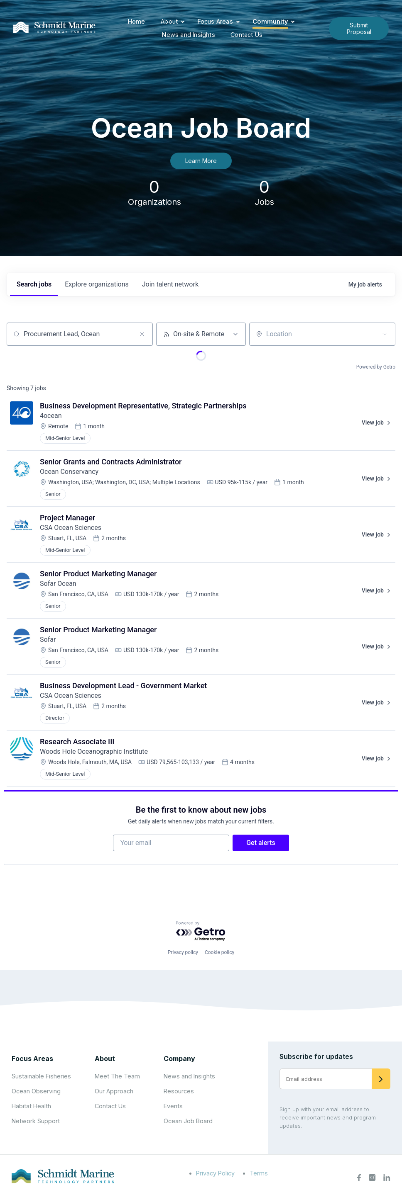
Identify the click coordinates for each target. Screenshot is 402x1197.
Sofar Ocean (58, 584)
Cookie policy (219, 952)
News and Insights (188, 34)
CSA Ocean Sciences (70, 528)
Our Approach (114, 1091)
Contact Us (246, 34)
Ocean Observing (36, 1091)
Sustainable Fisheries (41, 1076)
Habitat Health (31, 1106)
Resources (179, 1091)
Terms (259, 1173)
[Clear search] (142, 334)
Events (173, 1106)
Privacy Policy (215, 1173)
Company (179, 1058)
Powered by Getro (375, 367)
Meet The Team (117, 1076)
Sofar (48, 639)
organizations (97, 284)
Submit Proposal (359, 28)
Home (136, 21)
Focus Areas (215, 21)
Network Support (36, 1120)
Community (270, 21)
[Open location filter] (384, 334)
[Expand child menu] (183, 22)
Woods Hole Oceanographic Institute (94, 751)
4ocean (51, 416)
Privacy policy (183, 952)
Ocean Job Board (188, 1120)
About (169, 21)
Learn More (201, 160)
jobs (34, 284)
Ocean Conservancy (69, 472)
